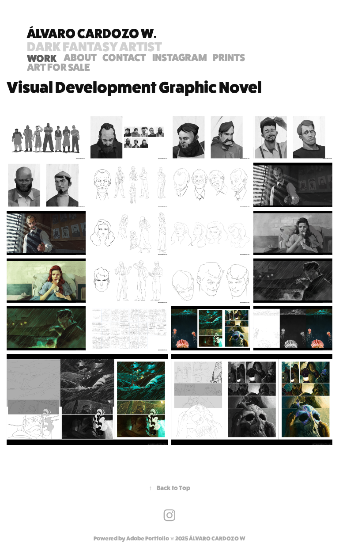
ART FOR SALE (58, 67)
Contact (124, 57)
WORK (41, 58)
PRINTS (229, 57)
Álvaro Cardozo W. (92, 33)
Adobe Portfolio (147, 538)
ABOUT (80, 57)
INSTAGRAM (179, 57)
